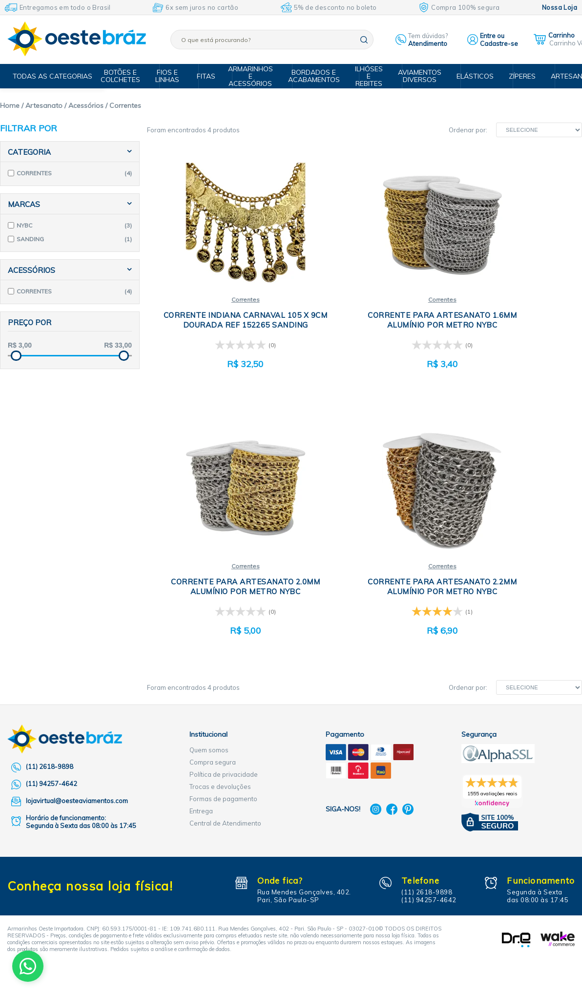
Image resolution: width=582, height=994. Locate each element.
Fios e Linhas (175, 75)
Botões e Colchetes (130, 75)
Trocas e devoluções (220, 773)
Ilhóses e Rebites (371, 76)
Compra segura (212, 748)
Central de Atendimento (225, 809)
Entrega (201, 797)
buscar (364, 39)
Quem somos (209, 736)
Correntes (219, 292)
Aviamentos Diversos (420, 75)
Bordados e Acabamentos (318, 75)
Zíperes (518, 76)
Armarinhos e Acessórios (257, 76)
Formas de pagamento (223, 785)
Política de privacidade (223, 761)
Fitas (211, 76)
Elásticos (473, 76)
